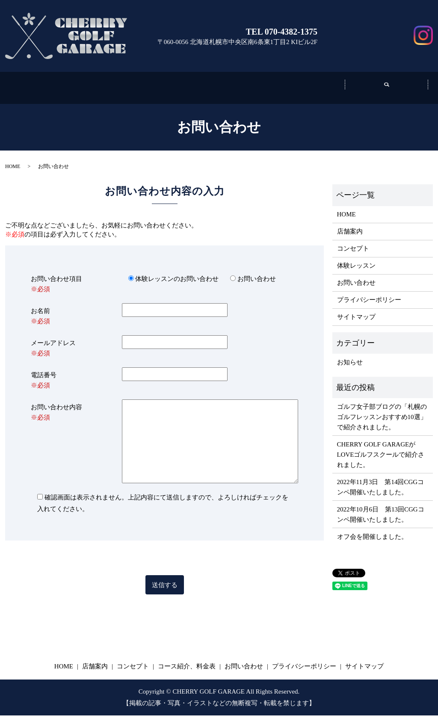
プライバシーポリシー (369, 302)
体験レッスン (356, 268)
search (386, 89)
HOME (12, 169)
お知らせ (350, 364)
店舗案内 (135, 90)
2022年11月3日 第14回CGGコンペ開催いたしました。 (380, 489)
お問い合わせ (369, 23)
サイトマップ (356, 319)
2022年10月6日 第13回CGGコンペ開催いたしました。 (380, 517)
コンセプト (219, 90)
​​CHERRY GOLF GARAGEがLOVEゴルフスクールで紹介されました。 (381, 457)
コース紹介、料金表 (303, 90)
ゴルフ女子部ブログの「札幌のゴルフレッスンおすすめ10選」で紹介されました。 (382, 419)
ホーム (51, 90)
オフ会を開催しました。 (372, 539)
